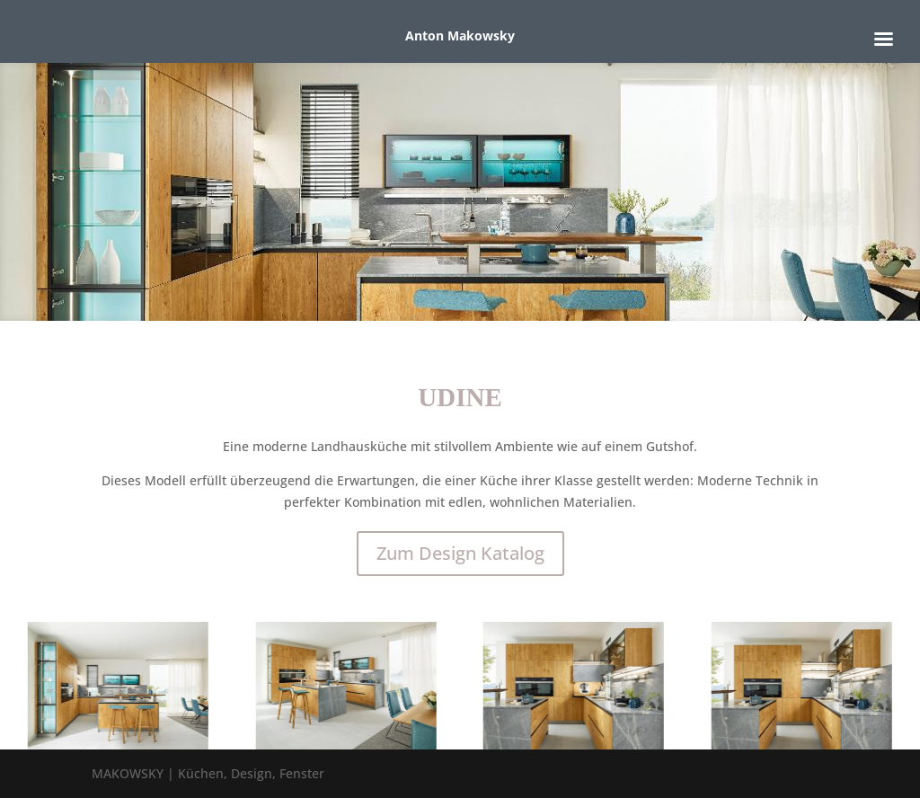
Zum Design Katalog (460, 553)
